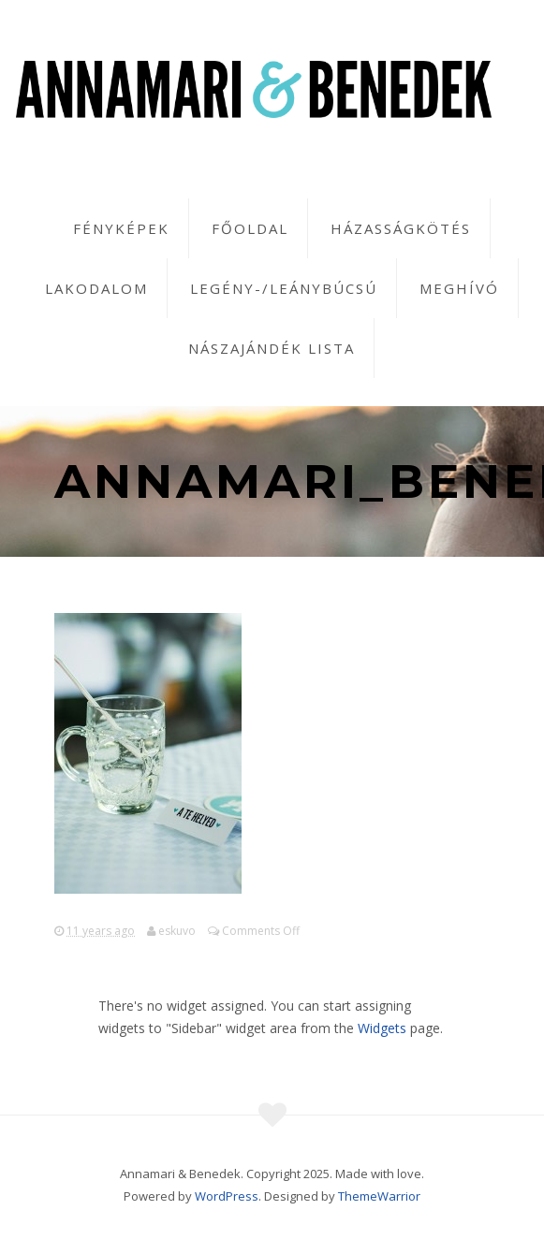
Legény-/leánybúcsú (283, 288)
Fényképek (121, 228)
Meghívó (459, 288)
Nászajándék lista (271, 348)
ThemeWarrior (379, 1196)
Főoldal (250, 228)
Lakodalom (96, 288)
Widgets (382, 1028)
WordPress (226, 1196)
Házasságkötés (401, 228)
